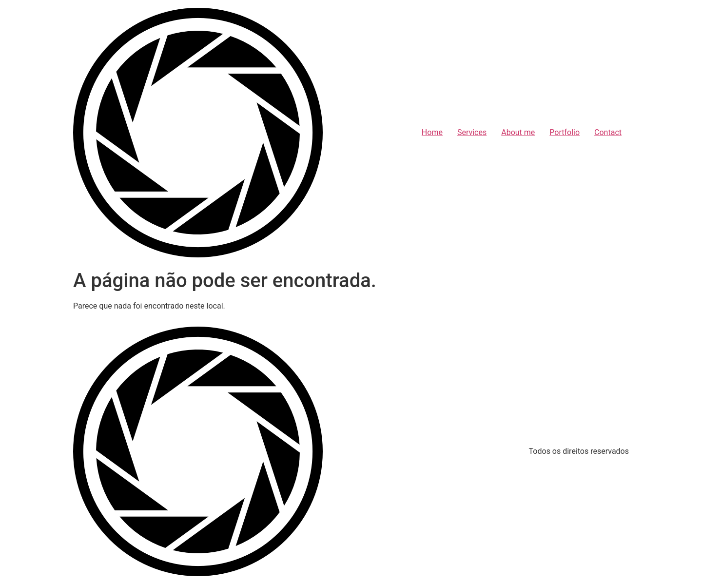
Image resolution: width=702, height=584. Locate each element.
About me (518, 132)
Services (472, 132)
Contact (608, 132)
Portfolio (564, 132)
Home (432, 132)
